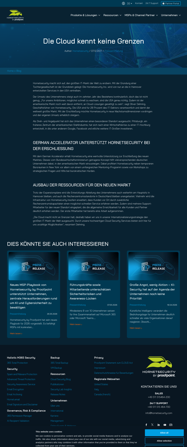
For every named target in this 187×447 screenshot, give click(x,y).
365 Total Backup (59, 362)
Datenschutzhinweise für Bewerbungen (113, 372)
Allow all (164, 414)
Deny (164, 429)
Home (10, 70)
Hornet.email (13, 399)
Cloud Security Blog (61, 379)
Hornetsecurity (81, 50)
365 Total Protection (17, 362)
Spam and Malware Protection (22, 374)
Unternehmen (171, 15)
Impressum (99, 367)
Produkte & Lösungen (85, 15)
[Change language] (127, 3)
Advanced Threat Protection (21, 379)
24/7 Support (152, 3)
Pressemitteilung (114, 50)
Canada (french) (102, 394)
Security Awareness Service (21, 384)
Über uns (55, 405)
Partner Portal (172, 3)
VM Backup (56, 367)
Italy (96, 389)
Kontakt (139, 3)
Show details (142, 441)
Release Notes (58, 394)
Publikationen (57, 384)
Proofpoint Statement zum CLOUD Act (113, 362)
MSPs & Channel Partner (141, 15)
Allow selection (164, 422)
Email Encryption (15, 389)
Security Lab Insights (61, 389)
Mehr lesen (15, 333)
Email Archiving (14, 394)
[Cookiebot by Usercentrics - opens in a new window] (18, 442)
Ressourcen (112, 15)
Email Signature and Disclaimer (22, 404)
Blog (18, 70)
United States (101, 384)
